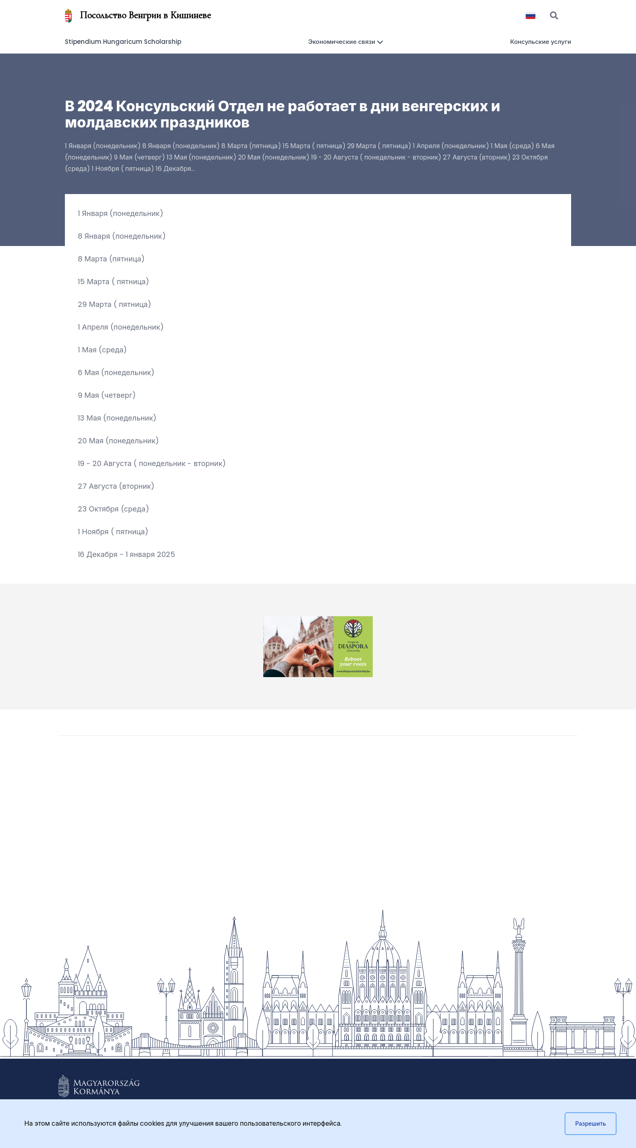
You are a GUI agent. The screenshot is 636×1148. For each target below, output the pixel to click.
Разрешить (590, 1124)
